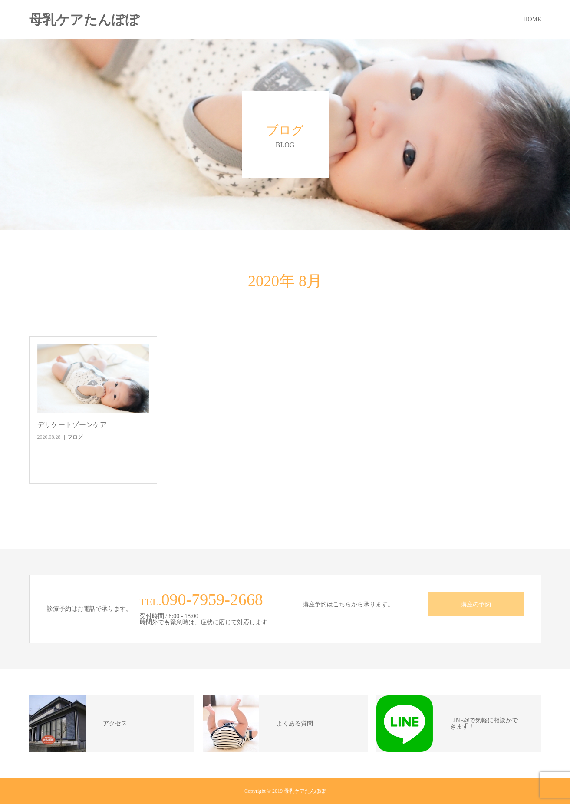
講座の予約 (476, 604)
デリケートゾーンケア (72, 424)
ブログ (75, 437)
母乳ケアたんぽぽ (84, 19)
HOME (532, 19)
